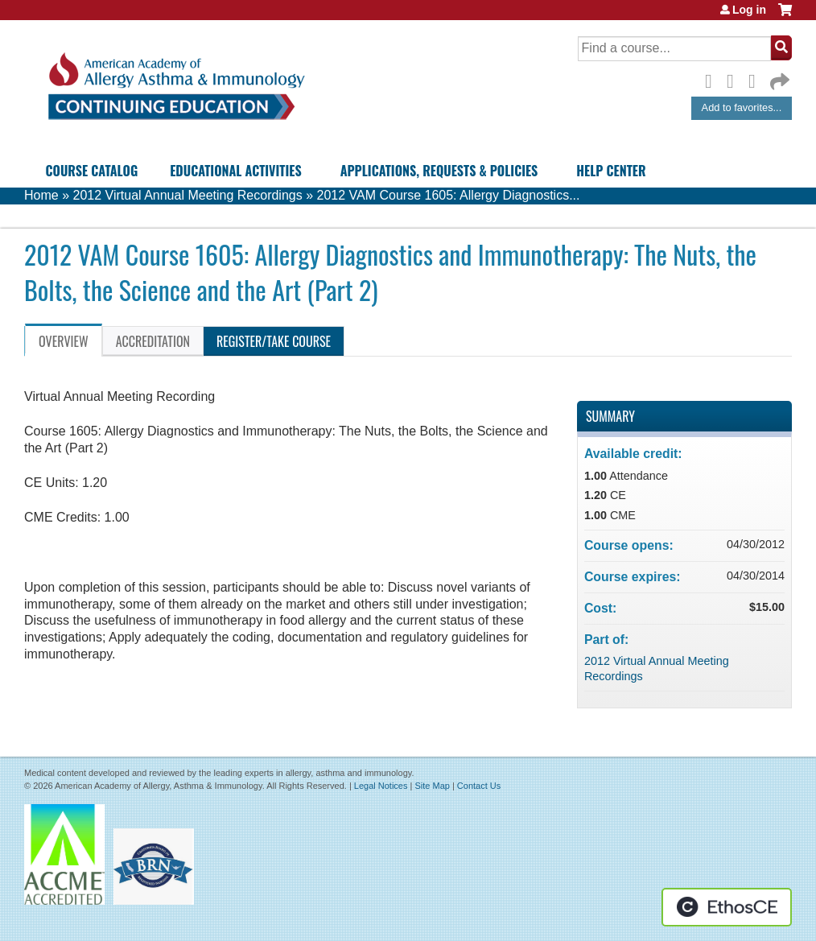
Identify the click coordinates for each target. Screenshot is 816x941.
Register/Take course (273, 341)
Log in (749, 9)
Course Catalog (92, 170)
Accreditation (153, 341)
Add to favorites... (742, 107)
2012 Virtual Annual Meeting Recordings (187, 195)
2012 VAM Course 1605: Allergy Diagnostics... (448, 195)
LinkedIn (756, 79)
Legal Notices (381, 785)
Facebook (713, 79)
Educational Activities (235, 170)
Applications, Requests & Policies (439, 170)
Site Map (431, 785)
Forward (778, 77)
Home (41, 195)
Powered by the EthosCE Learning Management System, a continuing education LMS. (726, 907)
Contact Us (479, 785)
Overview (64, 341)
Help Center (610, 170)
